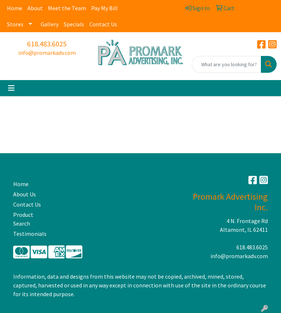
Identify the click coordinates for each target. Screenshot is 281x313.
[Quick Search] (226, 64)
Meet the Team (67, 8)
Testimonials (29, 233)
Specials (74, 24)
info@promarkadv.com (47, 52)
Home (14, 8)
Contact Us (103, 24)
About (35, 8)
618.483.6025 (47, 43)
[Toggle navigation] (11, 88)
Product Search (23, 219)
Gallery (50, 24)
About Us (24, 194)
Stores (15, 24)
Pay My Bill (104, 8)
